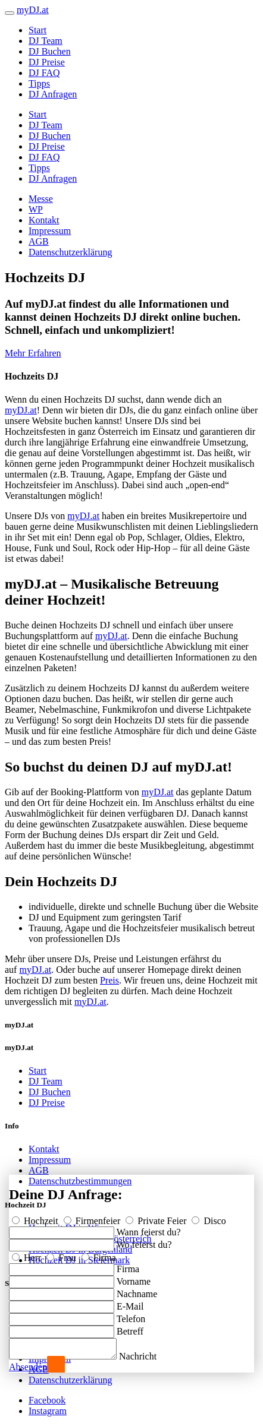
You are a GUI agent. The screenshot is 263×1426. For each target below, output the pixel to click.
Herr (27, 1254)
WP (36, 209)
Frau (62, 1254)
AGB (39, 241)
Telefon (131, 1315)
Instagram (48, 1411)
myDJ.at (21, 410)
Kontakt (44, 220)
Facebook (47, 1400)
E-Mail (130, 1303)
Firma (99, 1254)
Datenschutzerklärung (70, 252)
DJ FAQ (44, 73)
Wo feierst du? (144, 1241)
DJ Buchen (50, 51)
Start (37, 30)
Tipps (39, 83)
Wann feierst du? (149, 1228)
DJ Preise (47, 62)
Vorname (134, 1278)
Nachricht (149, 1356)
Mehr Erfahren (33, 353)
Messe (41, 199)
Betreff (130, 1328)
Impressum (50, 231)
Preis (109, 980)
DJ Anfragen (53, 94)
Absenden (28, 1367)
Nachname (137, 1290)
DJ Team (45, 41)
